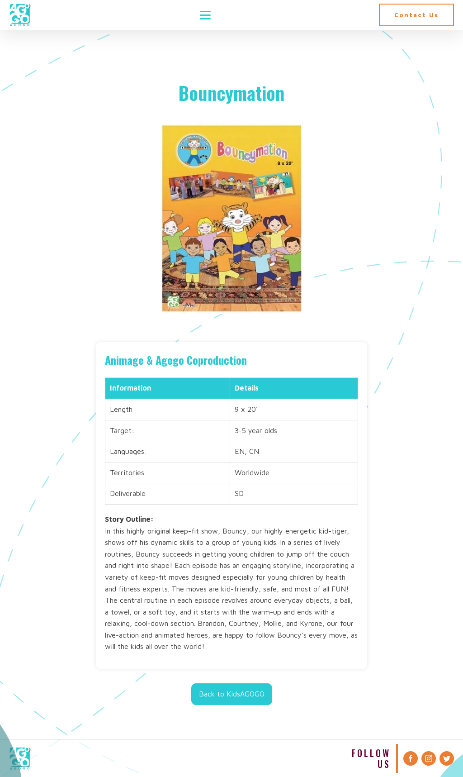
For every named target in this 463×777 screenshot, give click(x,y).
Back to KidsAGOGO (232, 694)
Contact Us (416, 15)
